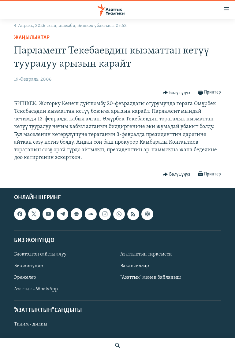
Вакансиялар (134, 265)
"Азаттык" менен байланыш (150, 277)
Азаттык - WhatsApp (36, 289)
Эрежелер (25, 277)
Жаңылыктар (32, 38)
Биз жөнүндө (28, 265)
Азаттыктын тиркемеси (146, 254)
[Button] (176, 92)
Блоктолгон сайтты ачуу (40, 254)
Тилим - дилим (30, 324)
